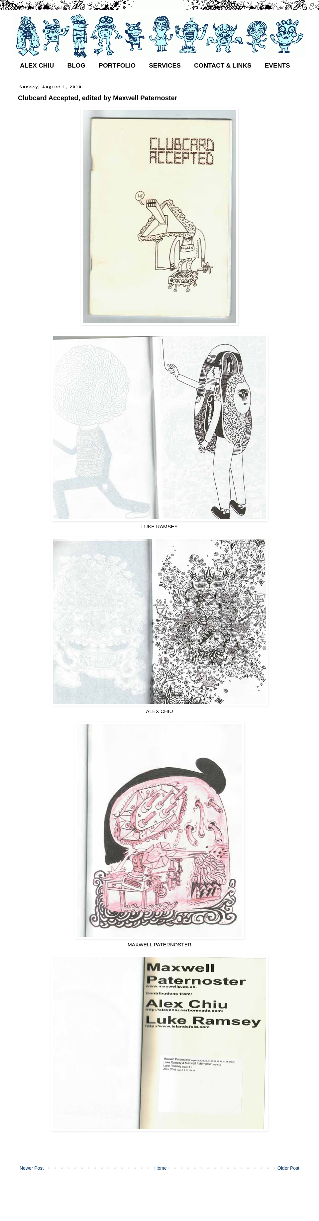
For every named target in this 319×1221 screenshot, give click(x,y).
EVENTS (277, 65)
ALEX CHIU (37, 65)
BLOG (76, 65)
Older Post (288, 1168)
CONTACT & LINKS (223, 65)
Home (160, 1168)
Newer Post (32, 1168)
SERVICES (165, 65)
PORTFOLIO (117, 65)
